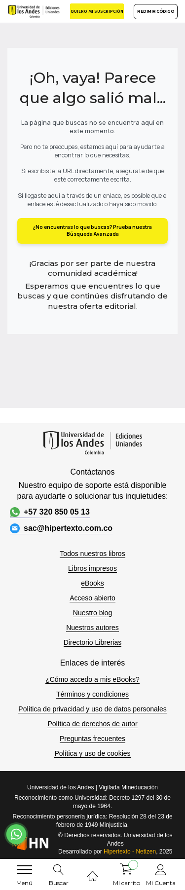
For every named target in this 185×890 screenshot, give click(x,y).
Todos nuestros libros (92, 553)
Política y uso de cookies (92, 753)
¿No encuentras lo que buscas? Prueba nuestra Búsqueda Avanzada (92, 230)
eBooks (92, 583)
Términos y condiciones (92, 694)
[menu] (24, 869)
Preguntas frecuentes (92, 738)
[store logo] (33, 11)
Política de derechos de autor (92, 724)
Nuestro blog (92, 613)
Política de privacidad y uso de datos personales (92, 709)
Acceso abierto (92, 598)
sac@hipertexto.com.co (61, 528)
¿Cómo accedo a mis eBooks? (92, 679)
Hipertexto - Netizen (130, 851)
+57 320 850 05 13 (50, 512)
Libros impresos (92, 568)
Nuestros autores (92, 627)
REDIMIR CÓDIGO (155, 11)
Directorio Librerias (92, 642)
